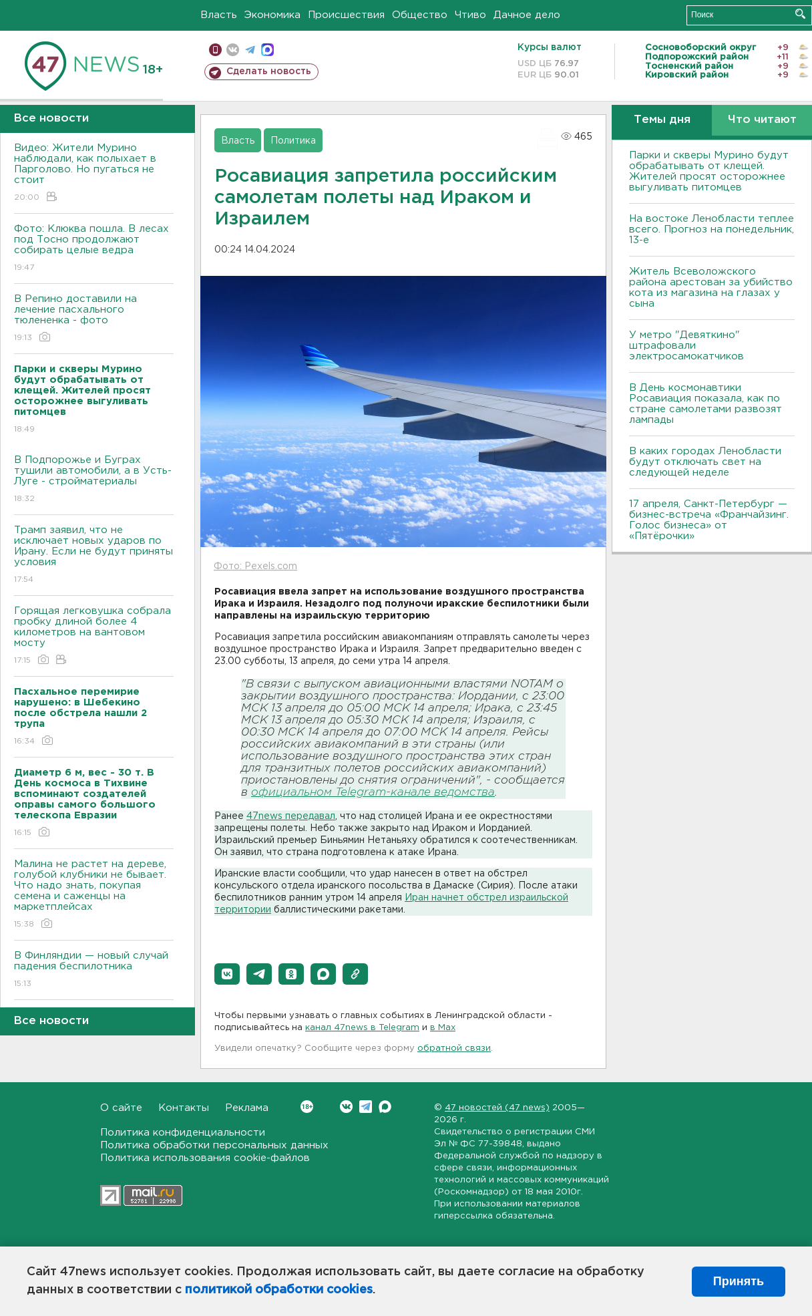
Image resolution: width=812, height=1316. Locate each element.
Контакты (183, 1108)
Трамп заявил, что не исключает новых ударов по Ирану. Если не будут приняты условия (94, 555)
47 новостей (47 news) (497, 1108)
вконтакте (232, 49)
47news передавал (290, 816)
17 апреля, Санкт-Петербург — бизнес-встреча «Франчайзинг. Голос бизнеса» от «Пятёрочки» (709, 520)
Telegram (365, 1106)
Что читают (762, 120)
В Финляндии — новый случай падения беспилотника (94, 970)
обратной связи (454, 1048)
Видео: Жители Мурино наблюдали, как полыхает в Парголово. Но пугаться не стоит (94, 173)
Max (385, 1106)
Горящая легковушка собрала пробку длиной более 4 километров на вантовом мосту (94, 636)
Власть (218, 15)
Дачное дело (526, 15)
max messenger (267, 49)
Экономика (272, 15)
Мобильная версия (215, 49)
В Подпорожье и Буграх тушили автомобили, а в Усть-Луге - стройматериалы (94, 480)
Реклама (246, 1108)
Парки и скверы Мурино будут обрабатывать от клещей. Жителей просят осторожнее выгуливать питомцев (709, 171)
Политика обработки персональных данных (214, 1145)
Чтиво (470, 15)
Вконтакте (306, 1106)
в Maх (442, 1027)
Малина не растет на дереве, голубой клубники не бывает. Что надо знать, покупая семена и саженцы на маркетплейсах (94, 895)
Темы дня (662, 120)
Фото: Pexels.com (255, 566)
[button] (227, 974)
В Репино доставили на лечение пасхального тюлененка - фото (94, 319)
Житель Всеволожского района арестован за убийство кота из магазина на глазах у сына (711, 287)
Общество (419, 15)
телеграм (250, 49)
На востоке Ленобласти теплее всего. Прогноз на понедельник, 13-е (711, 229)
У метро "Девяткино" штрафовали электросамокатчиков (686, 346)
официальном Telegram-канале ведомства (373, 793)
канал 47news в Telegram (362, 1027)
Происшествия (346, 15)
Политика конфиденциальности (182, 1132)
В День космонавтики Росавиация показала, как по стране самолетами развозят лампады (705, 403)
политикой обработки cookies (279, 1290)
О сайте (121, 1108)
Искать (800, 14)
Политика (293, 141)
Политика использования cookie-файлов (205, 1158)
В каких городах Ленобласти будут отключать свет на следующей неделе (705, 462)
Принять (738, 1281)
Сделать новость (268, 71)
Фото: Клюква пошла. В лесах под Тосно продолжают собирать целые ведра (94, 248)
